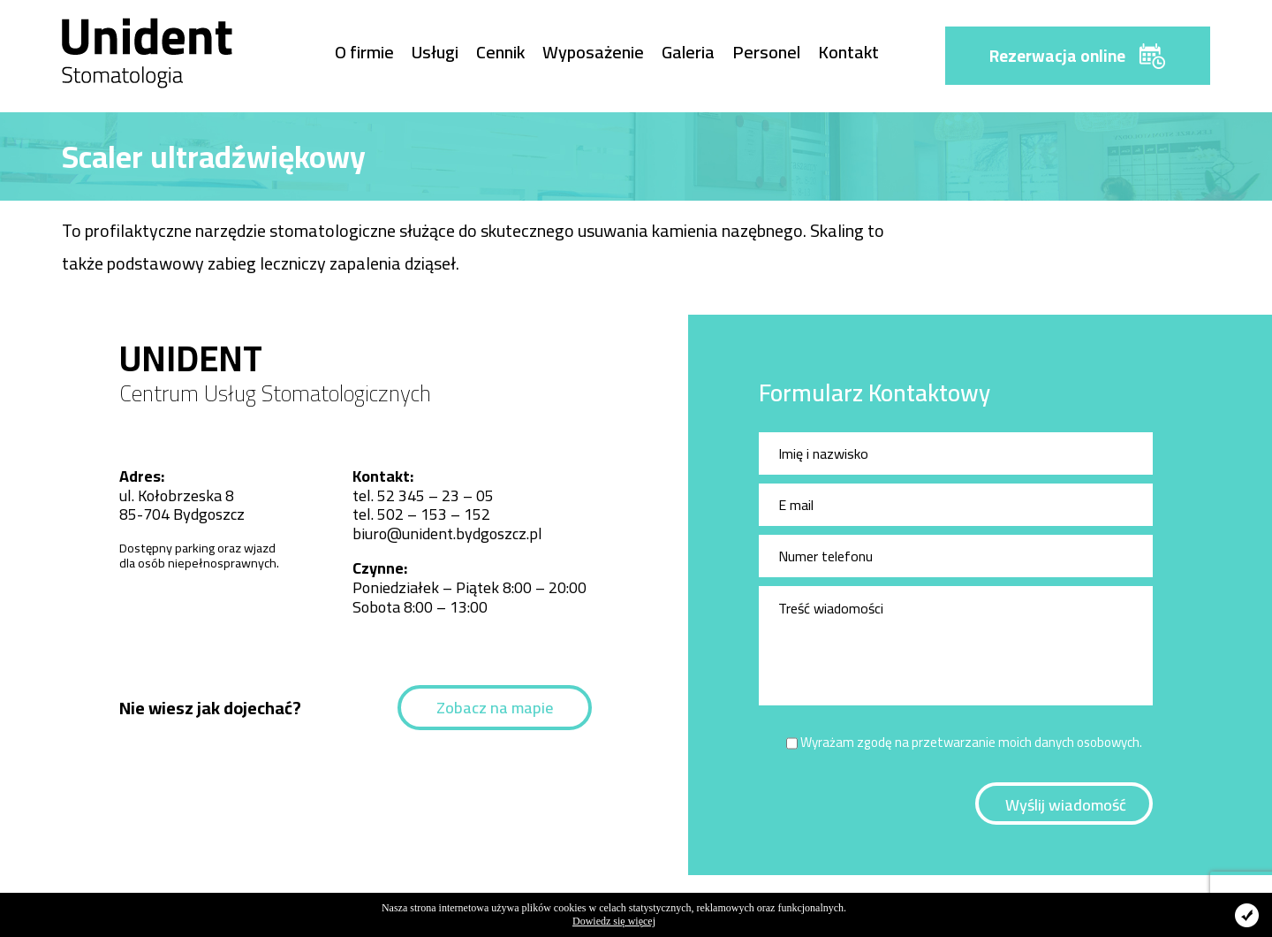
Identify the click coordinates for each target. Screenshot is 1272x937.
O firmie (364, 51)
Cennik (500, 51)
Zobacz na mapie (494, 707)
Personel (766, 51)
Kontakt (848, 51)
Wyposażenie (593, 51)
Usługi (435, 51)
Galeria (688, 51)
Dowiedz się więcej (613, 921)
